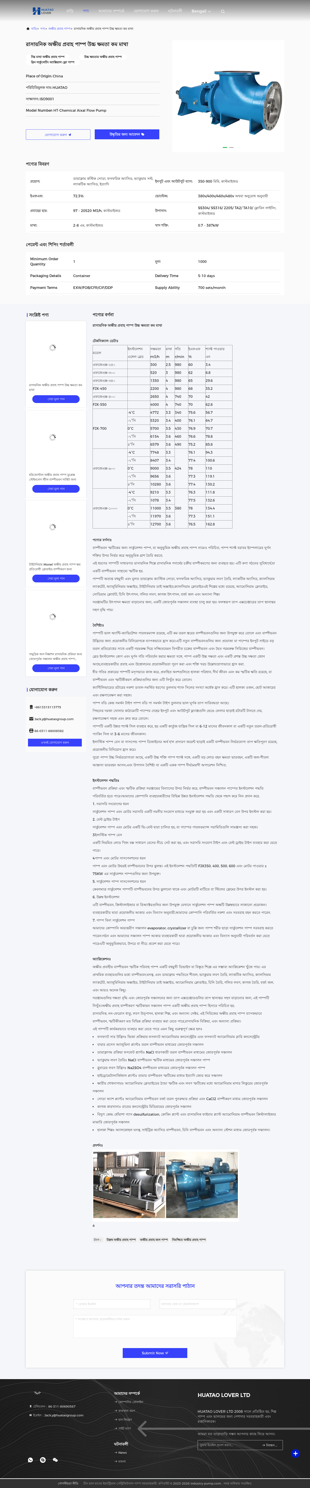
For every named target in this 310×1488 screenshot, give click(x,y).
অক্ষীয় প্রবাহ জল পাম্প (154, 1240)
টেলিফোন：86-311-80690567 (52, 1406)
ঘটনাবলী (175, 11)
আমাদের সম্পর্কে (111, 11)
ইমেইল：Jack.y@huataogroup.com (56, 1415)
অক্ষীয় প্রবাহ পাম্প (59, 29)
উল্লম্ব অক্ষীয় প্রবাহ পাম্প (121, 1240)
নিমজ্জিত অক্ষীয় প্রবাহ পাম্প (189, 1240)
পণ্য (86, 11)
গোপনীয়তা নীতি (68, 1483)
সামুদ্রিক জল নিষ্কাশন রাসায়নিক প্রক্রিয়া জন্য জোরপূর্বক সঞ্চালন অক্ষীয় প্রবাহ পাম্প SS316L (55, 659)
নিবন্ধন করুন (270, 1445)
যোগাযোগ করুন (146, 11)
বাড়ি (69, 11)
